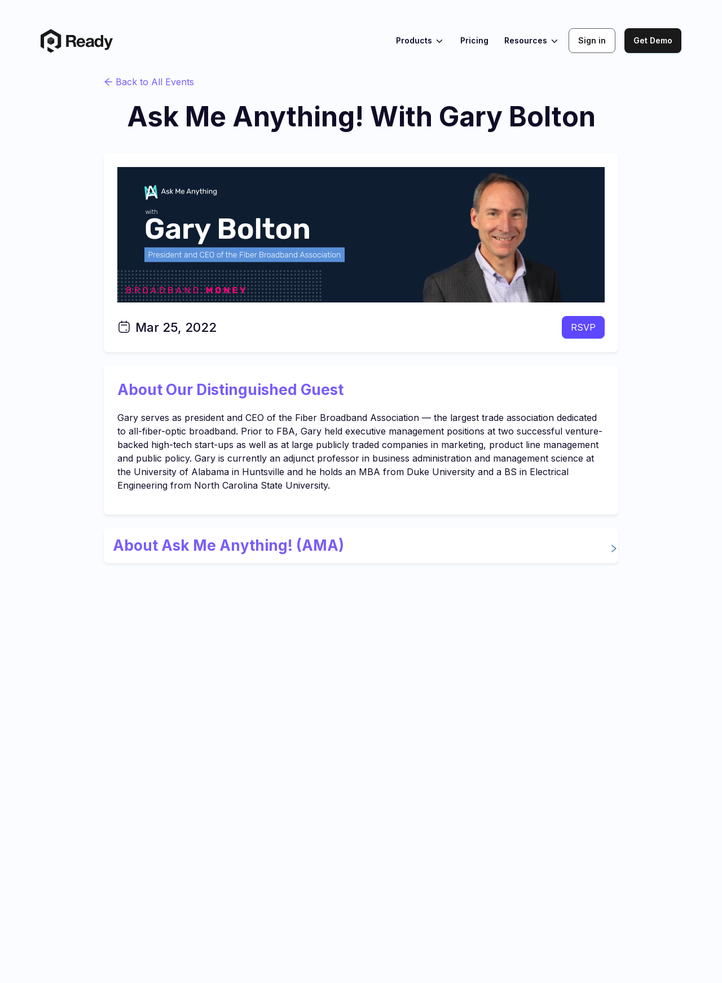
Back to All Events (149, 81)
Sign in (592, 40)
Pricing (474, 40)
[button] (361, 545)
